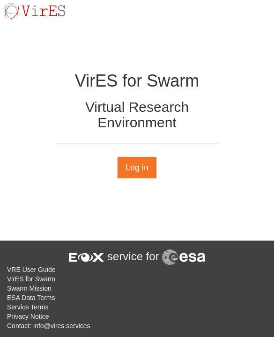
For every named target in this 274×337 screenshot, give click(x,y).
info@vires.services (61, 326)
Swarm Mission (29, 288)
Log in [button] (137, 167)
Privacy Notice (28, 316)
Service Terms (27, 307)
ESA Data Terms (31, 297)
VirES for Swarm (31, 279)
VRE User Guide (31, 269)
